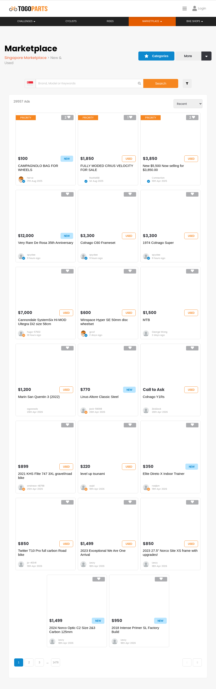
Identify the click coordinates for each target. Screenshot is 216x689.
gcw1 (92, 332)
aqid (91, 485)
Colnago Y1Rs (153, 397)
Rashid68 (94, 178)
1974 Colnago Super (158, 243)
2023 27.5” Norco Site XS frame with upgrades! (170, 553)
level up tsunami (92, 474)
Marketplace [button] (152, 21)
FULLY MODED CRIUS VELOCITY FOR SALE (106, 168)
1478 (55, 662)
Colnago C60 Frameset (97, 243)
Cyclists (70, 21)
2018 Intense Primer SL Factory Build (135, 630)
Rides (110, 21)
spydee (31, 254)
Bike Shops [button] (195, 21)
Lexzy (92, 562)
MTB (146, 320)
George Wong (159, 332)
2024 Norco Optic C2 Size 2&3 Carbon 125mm (72, 630)
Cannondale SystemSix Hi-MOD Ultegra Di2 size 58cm (42, 322)
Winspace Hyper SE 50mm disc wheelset (104, 322)
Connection (158, 178)
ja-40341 (31, 562)
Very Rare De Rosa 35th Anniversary (45, 243)
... (47, 662)
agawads (32, 409)
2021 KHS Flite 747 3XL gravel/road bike (45, 476)
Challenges (26, 21)
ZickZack (156, 409)
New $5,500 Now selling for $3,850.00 (163, 168)
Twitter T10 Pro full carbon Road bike (42, 553)
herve (30, 178)
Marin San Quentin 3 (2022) (39, 397)
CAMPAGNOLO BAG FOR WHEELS (38, 168)
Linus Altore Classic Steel (99, 397)
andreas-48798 (35, 485)
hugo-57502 (33, 332)
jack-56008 (95, 409)
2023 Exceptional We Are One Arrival (103, 553)
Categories (156, 56)
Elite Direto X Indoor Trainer (163, 474)
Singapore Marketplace (25, 57)
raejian (156, 485)
